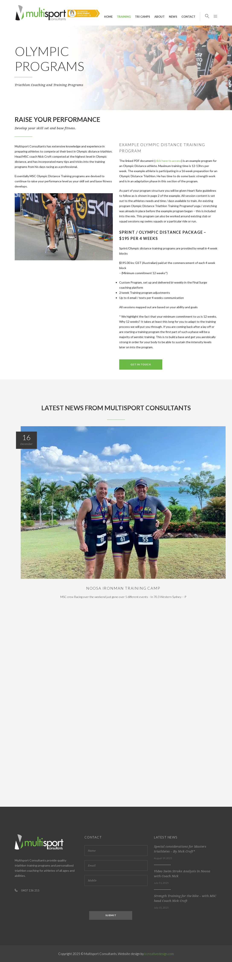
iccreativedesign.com (159, 954)
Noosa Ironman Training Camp (123, 588)
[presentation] (116, 898)
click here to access (168, 161)
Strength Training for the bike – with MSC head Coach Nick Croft (185, 898)
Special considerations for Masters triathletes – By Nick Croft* (180, 849)
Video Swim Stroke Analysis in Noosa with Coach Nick (182, 873)
